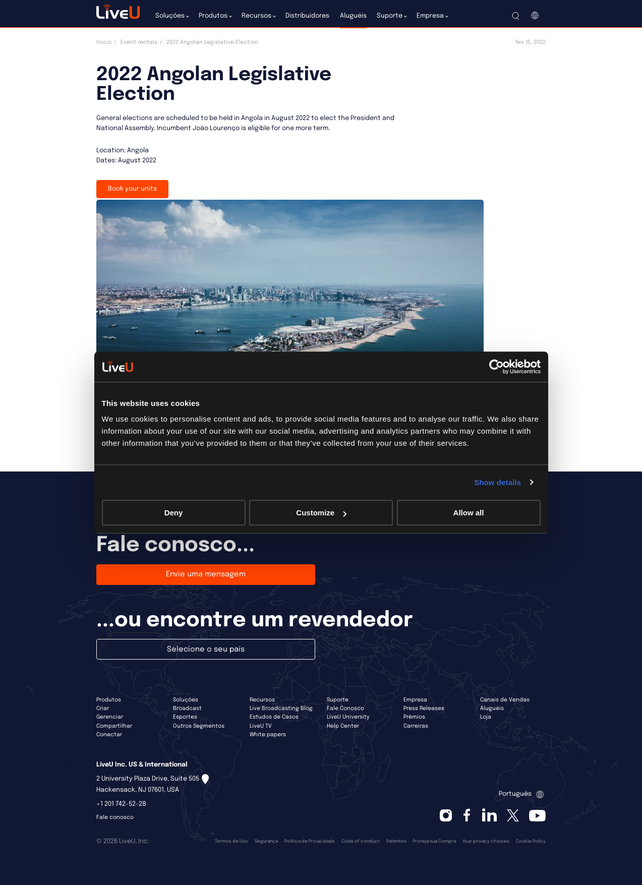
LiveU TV (261, 726)
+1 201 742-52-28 (121, 804)
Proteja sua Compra (434, 841)
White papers (268, 735)
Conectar (109, 735)
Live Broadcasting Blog (281, 708)
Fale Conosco (345, 708)
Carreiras (415, 726)
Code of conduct (360, 841)
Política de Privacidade (309, 841)
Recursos (262, 700)
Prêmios (414, 717)
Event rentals (139, 42)
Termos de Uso (231, 841)
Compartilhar (114, 726)
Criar (102, 708)
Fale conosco (115, 817)
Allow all (468, 512)
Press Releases (423, 708)
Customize (321, 512)
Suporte (337, 700)
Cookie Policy (531, 841)
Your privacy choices (485, 841)
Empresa (415, 700)
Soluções (185, 700)
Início (103, 42)
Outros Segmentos (198, 726)
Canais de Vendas (505, 700)
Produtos (108, 700)
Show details (497, 482)
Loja (485, 717)
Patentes (396, 841)
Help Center (343, 726)
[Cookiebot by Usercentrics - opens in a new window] (496, 366)
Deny (173, 512)
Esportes (185, 717)
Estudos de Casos (274, 717)
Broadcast (187, 708)
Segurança (266, 841)
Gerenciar (109, 717)
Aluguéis (492, 708)
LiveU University (348, 717)
